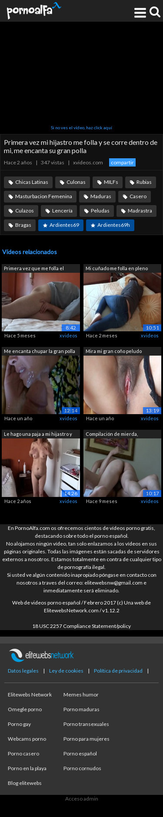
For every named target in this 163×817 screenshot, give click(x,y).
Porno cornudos (82, 768)
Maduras (100, 196)
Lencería (62, 210)
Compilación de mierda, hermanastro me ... (112, 434)
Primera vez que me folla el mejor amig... (34, 269)
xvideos (68, 335)
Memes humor (81, 694)
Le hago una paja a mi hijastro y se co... (38, 434)
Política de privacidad (118, 670)
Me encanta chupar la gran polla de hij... (39, 352)
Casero (138, 196)
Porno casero (23, 753)
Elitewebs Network (30, 694)
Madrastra (140, 210)
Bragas (23, 225)
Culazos (24, 210)
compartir (122, 162)
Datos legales (23, 670)
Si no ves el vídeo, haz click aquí (81, 127)
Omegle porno (25, 709)
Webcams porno (27, 738)
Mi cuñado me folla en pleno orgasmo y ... (117, 269)
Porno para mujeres (86, 738)
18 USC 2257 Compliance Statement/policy (81, 626)
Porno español (80, 753)
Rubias (144, 182)
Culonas (76, 182)
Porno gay (19, 724)
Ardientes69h (113, 225)
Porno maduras (81, 709)
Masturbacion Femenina (43, 196)
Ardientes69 (64, 225)
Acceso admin (81, 798)
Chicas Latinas (31, 182)
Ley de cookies (66, 670)
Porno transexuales (86, 724)
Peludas (100, 210)
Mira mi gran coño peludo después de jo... (114, 352)
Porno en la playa (27, 768)
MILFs (111, 182)
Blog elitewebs (25, 783)
